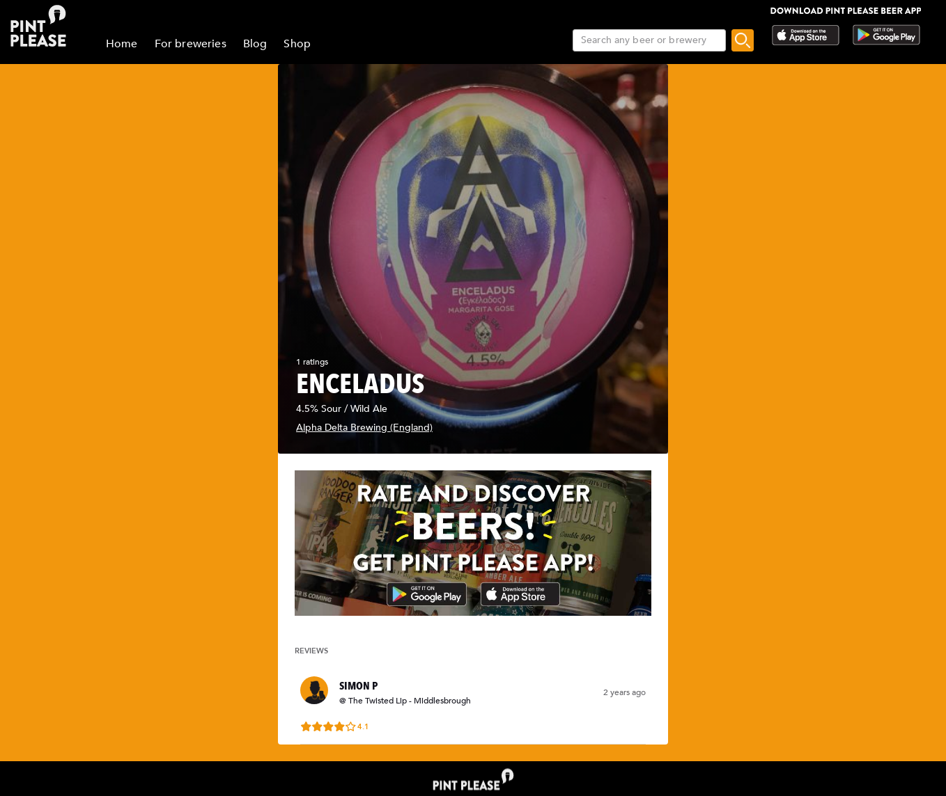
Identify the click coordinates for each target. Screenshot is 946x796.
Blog (255, 43)
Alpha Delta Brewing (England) (364, 427)
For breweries (190, 43)
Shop (297, 43)
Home (122, 43)
